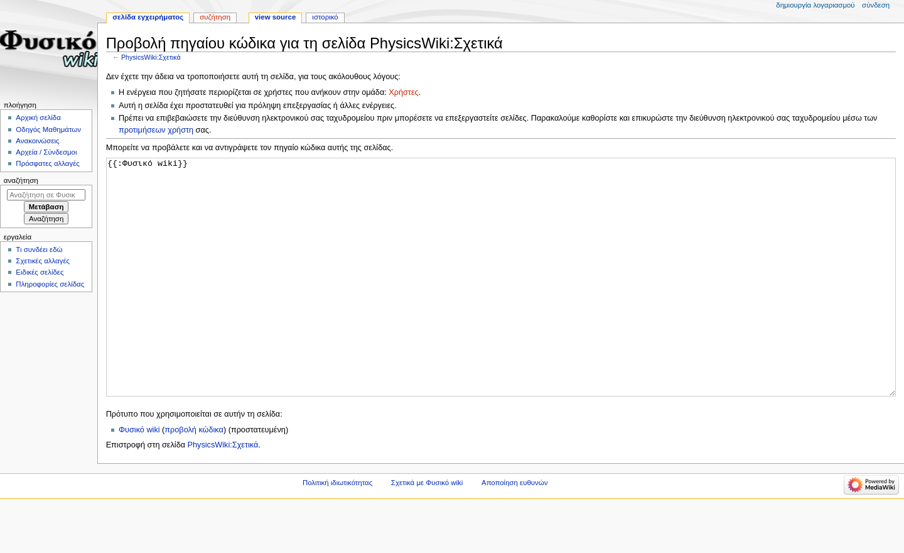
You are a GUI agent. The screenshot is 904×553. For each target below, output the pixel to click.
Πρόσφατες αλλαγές (47, 163)
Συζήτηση (215, 17)
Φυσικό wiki (139, 477)
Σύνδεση (876, 5)
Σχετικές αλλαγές (43, 261)
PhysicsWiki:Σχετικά (151, 57)
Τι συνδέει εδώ (39, 249)
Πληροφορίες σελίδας (50, 284)
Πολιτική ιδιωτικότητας (337, 530)
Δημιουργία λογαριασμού (815, 5)
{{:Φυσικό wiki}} (501, 301)
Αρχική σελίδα (38, 117)
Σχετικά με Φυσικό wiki (427, 530)
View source (275, 17)
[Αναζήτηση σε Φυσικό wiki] (46, 194)
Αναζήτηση (21, 180)
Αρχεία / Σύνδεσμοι (46, 152)
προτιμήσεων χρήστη (156, 130)
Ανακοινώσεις (37, 141)
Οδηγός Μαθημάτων (48, 129)
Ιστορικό (325, 17)
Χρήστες (403, 92)
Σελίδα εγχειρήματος (147, 17)
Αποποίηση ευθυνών (514, 530)
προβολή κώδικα (193, 477)
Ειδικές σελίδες (39, 272)
